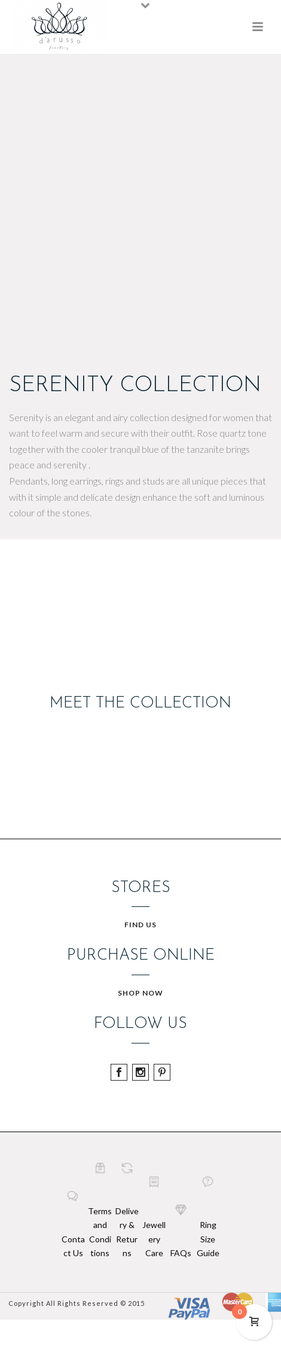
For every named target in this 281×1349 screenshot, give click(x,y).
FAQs (180, 1253)
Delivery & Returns (127, 1232)
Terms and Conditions (100, 1232)
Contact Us (73, 1246)
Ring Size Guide (208, 1238)
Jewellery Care (154, 1238)
